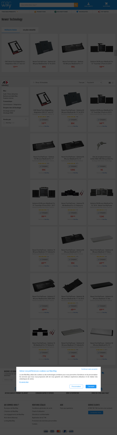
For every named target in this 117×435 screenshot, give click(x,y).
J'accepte (91, 386)
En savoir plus (24, 382)
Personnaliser (76, 386)
